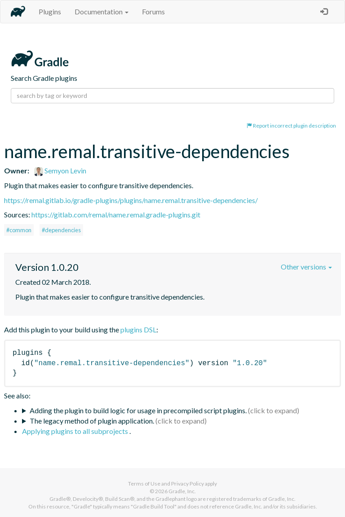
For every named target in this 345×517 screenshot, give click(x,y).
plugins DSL (138, 329)
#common (18, 230)
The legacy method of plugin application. (92, 420)
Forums (153, 11)
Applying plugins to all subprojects (75, 431)
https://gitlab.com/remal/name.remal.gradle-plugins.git (115, 214)
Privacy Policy (187, 483)
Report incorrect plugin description (291, 125)
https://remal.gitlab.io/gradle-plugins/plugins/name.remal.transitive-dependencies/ (131, 200)
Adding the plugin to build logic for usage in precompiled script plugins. (138, 410)
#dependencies (61, 230)
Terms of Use (144, 483)
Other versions (306, 266)
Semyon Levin (60, 170)
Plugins (50, 11)
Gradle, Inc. (182, 491)
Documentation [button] (101, 11)
